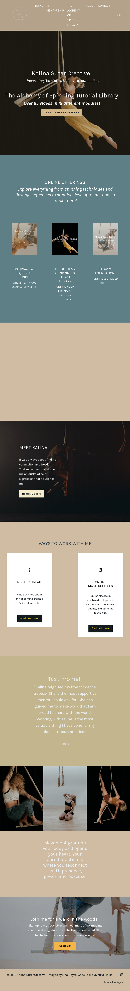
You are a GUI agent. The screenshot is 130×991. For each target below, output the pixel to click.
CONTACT (104, 5)
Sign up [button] (65, 946)
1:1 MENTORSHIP (55, 8)
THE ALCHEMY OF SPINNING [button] (61, 112)
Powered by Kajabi (113, 982)
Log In (117, 15)
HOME (39, 5)
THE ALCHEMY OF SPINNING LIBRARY (73, 15)
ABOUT (90, 5)
